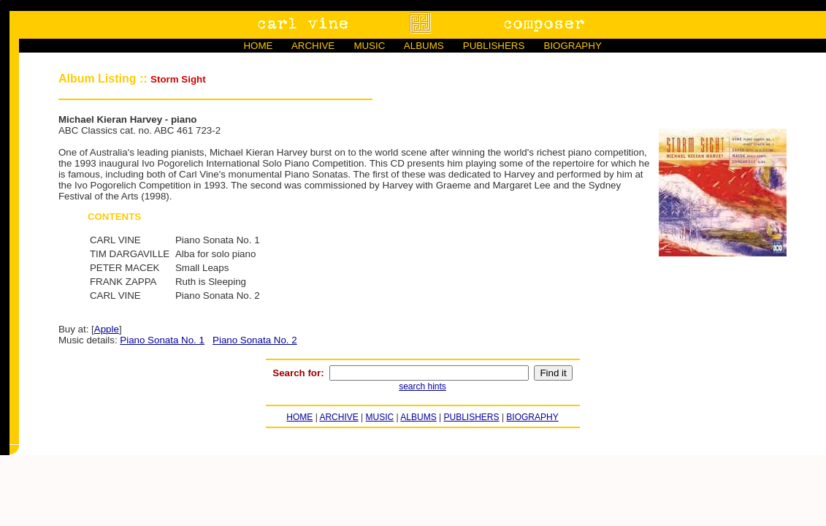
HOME (257, 45)
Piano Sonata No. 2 (255, 340)
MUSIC (369, 45)
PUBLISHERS (493, 45)
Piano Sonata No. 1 (162, 340)
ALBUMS (424, 45)
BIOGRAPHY (573, 45)
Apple (106, 329)
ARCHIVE (312, 45)
